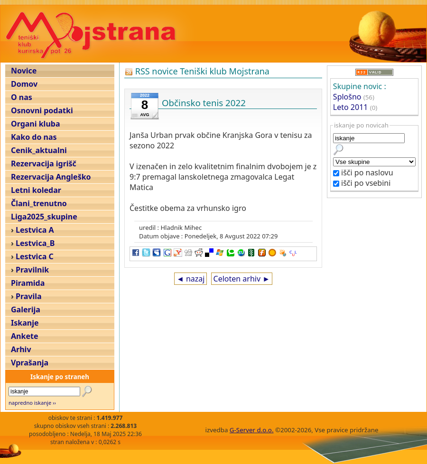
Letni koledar (36, 190)
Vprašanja (29, 362)
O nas (21, 97)
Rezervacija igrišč (43, 163)
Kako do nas (34, 137)
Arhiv (21, 349)
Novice (24, 70)
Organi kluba (35, 123)
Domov (24, 84)
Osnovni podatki (42, 110)
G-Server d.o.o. (252, 430)
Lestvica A (35, 230)
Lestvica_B (35, 243)
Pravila (29, 296)
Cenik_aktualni (39, 150)
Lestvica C (35, 256)
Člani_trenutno (39, 203)
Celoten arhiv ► (242, 278)
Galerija (25, 309)
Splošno (347, 96)
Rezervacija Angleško (51, 177)
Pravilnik (32, 269)
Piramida (28, 283)
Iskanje (24, 323)
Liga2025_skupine (44, 216)
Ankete (24, 336)
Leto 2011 (350, 107)
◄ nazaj (190, 278)
